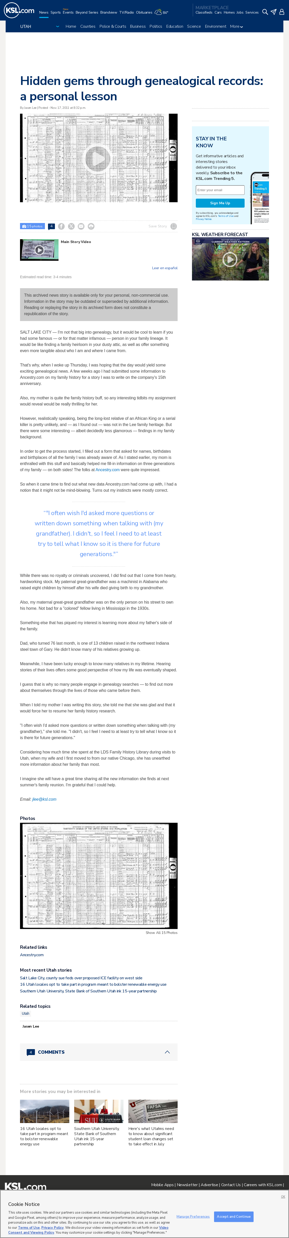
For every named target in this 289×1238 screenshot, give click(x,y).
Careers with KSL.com (263, 1185)
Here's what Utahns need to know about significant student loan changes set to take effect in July (151, 1136)
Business (138, 26)
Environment (215, 26)
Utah (25, 1013)
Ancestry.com (107, 470)
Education (174, 26)
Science (194, 26)
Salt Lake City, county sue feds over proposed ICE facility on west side (81, 978)
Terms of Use (226, 216)
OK (283, 1197)
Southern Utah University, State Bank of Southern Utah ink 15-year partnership (88, 991)
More (236, 26)
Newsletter (187, 1185)
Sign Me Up (220, 203)
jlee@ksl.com (44, 799)
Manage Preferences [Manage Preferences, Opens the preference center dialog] (193, 1216)
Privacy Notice (203, 219)
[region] (144, 1214)
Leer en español (165, 268)
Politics (156, 26)
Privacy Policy (52, 1227)
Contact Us (231, 1185)
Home (71, 26)
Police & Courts (113, 26)
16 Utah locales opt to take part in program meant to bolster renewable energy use (93, 984)
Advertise (209, 1185)
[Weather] (162, 14)
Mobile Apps (162, 1185)
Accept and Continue (234, 1216)
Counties (87, 26)
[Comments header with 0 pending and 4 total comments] (99, 1052)
